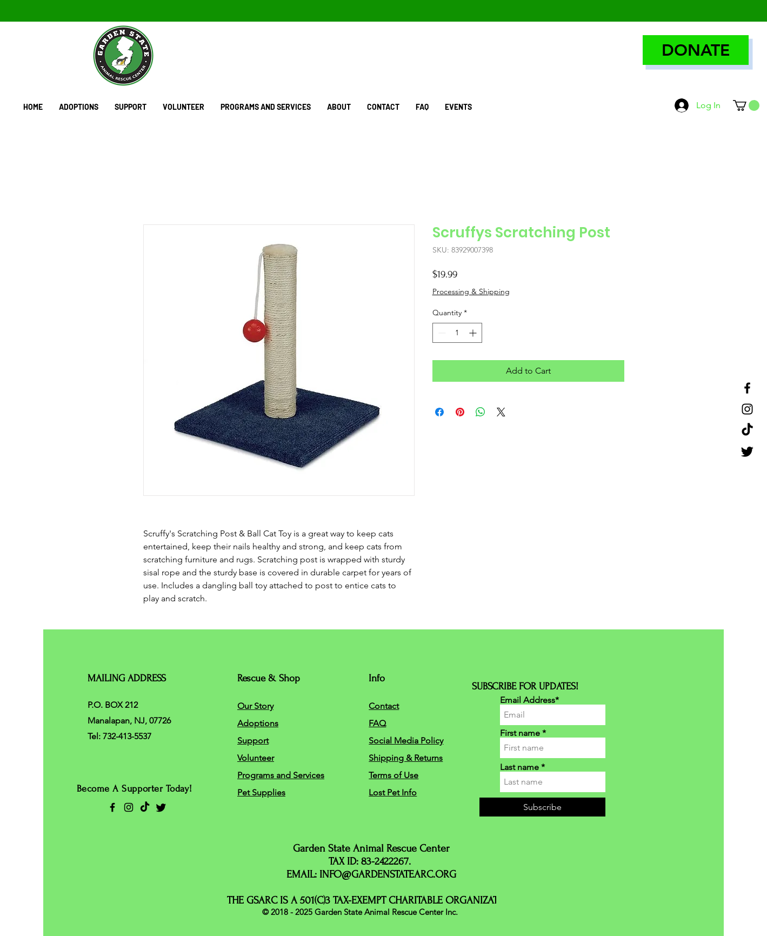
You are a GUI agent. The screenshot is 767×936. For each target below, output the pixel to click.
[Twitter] (747, 451)
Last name (519, 767)
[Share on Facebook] (439, 412)
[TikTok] (747, 430)
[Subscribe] (542, 807)
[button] (746, 105)
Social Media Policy (406, 740)
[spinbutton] (457, 332)
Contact (384, 706)
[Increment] (474, 332)
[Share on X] (501, 412)
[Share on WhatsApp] (480, 412)
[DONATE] (696, 50)
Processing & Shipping (471, 291)
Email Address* (529, 700)
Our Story (255, 706)
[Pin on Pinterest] (459, 412)
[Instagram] (747, 409)
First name (520, 733)
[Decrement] (441, 332)
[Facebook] (747, 388)
